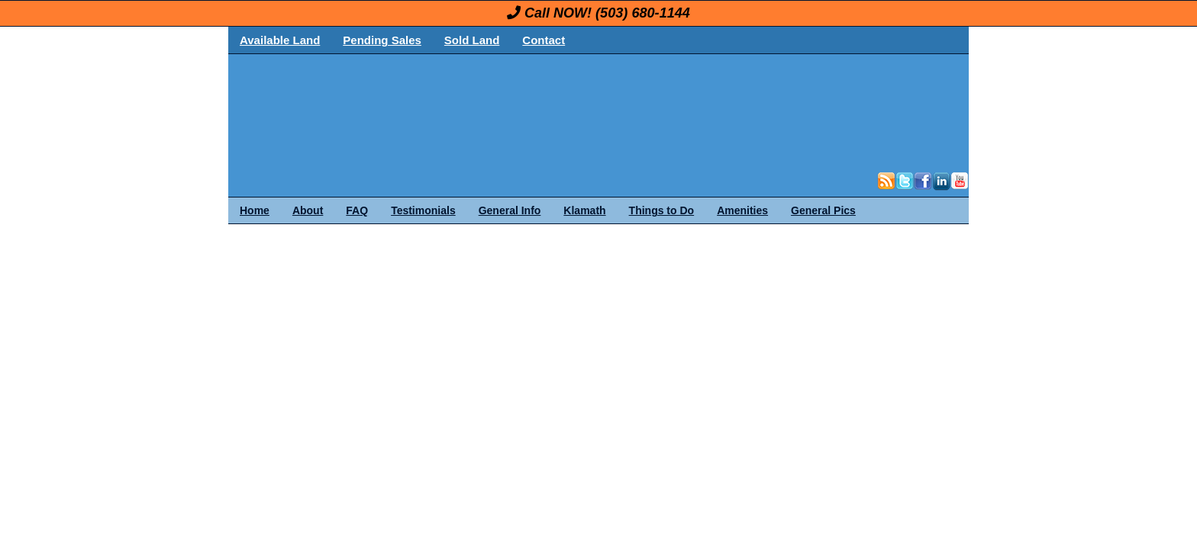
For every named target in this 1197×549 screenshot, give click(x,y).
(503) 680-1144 (642, 13)
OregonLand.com (663, 111)
